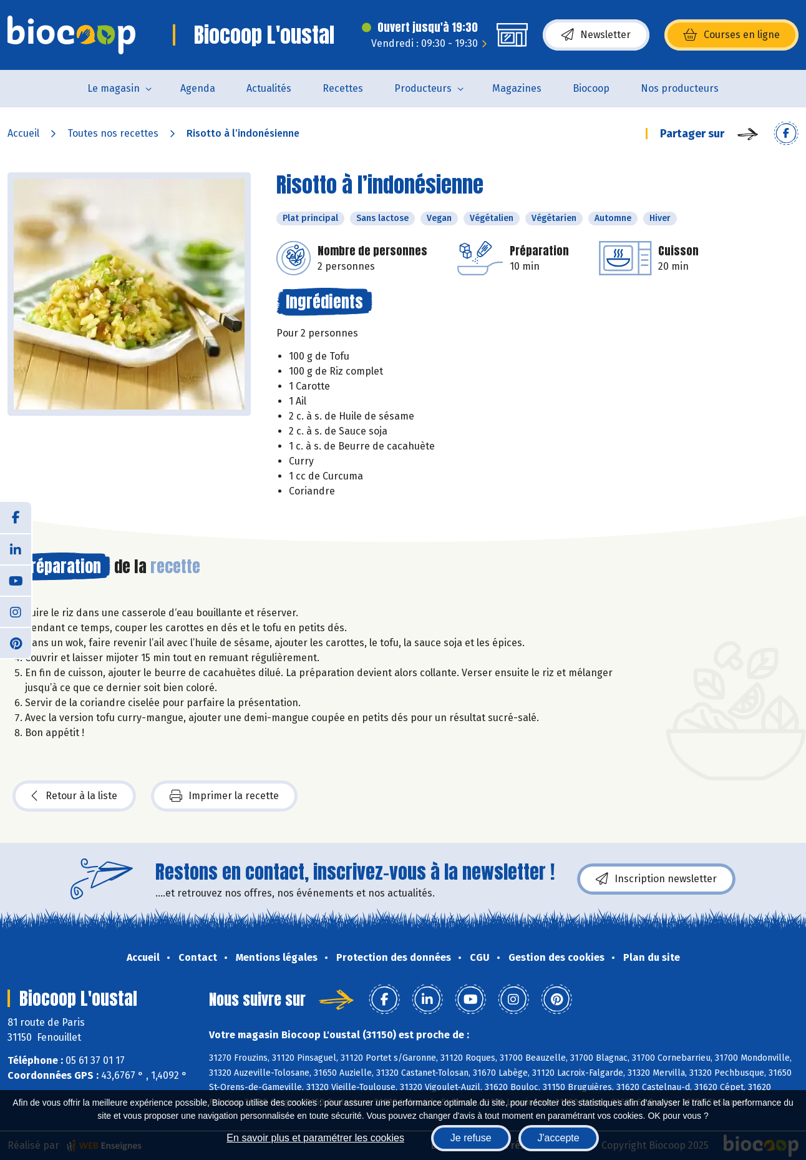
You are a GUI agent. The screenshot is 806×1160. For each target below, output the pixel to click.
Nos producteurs (680, 88)
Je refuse (471, 1138)
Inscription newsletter (656, 879)
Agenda (197, 88)
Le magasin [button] (113, 88)
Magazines (516, 88)
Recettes (343, 88)
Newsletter (596, 35)
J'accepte (559, 1138)
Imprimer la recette (224, 796)
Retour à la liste (74, 796)
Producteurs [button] (423, 88)
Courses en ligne (731, 35)
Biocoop (591, 88)
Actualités (268, 88)
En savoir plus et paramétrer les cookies (315, 1138)
